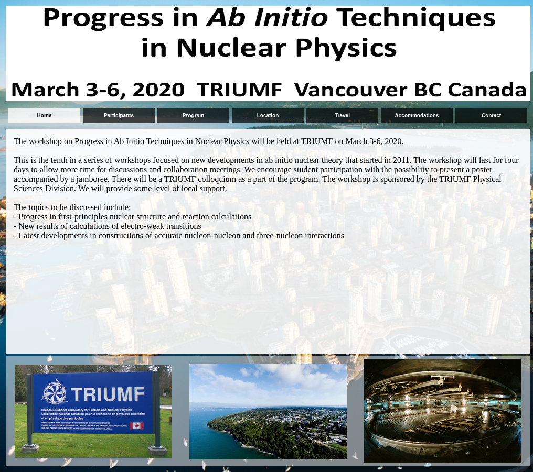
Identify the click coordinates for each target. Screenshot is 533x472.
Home (44, 115)
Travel (342, 115)
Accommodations (417, 115)
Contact (491, 115)
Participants (119, 115)
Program (193, 115)
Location (268, 115)
